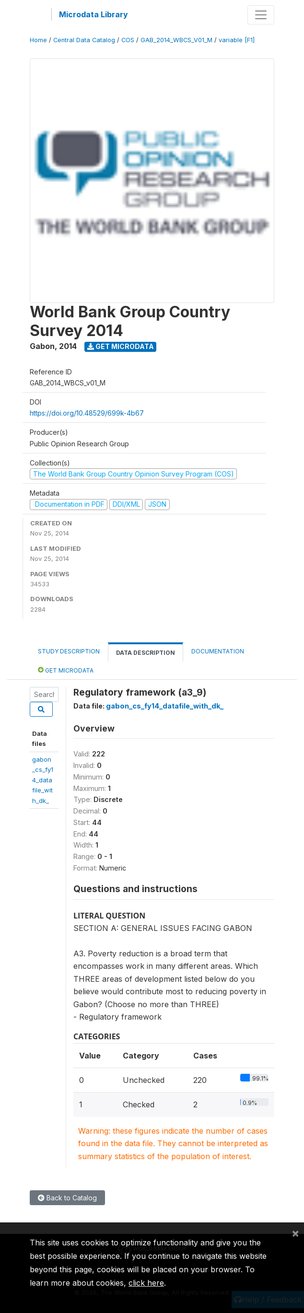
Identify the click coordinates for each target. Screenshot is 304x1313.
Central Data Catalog (84, 40)
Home (38, 40)
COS (127, 40)
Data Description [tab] (145, 652)
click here (146, 1283)
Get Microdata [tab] (66, 670)
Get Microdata (120, 346)
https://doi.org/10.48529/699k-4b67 (87, 413)
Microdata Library (93, 14)
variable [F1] (237, 40)
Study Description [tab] (69, 651)
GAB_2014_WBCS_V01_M (176, 40)
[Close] (295, 1233)
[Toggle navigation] (260, 14)
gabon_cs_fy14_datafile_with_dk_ (42, 779)
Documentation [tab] (217, 651)
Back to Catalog (67, 1198)
